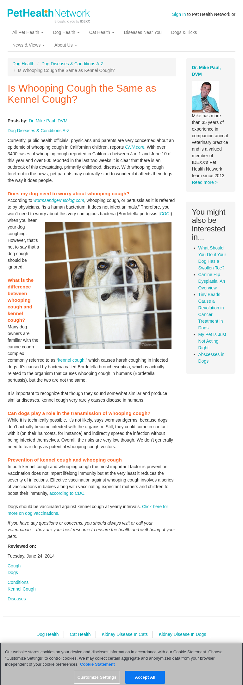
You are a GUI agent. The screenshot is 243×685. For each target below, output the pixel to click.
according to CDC (66, 493)
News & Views (28, 45)
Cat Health (102, 32)
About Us (65, 45)
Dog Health (66, 32)
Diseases (17, 598)
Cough (14, 565)
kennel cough (71, 360)
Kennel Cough (22, 588)
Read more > (205, 182)
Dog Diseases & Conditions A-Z (72, 63)
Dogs (13, 572)
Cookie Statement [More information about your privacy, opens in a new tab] (97, 667)
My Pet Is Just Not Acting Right (212, 341)
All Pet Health (28, 32)
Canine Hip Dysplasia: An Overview (211, 281)
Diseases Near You (143, 32)
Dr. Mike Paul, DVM (48, 120)
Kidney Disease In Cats (125, 634)
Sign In (179, 14)
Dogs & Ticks (184, 32)
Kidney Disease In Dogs (182, 634)
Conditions (18, 582)
